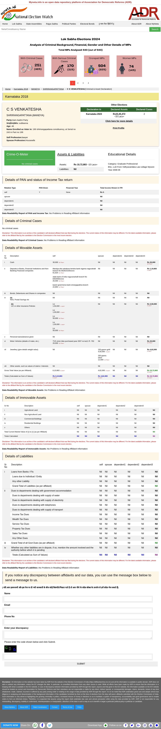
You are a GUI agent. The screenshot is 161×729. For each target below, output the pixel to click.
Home (5, 24)
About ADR (136, 24)
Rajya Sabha (52, 24)
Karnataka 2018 (21, 89)
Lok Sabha (17, 24)
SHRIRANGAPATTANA (53, 89)
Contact (54, 707)
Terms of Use (67, 707)
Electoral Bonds (87, 24)
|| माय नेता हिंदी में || (106, 24)
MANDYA (35, 89)
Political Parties (69, 24)
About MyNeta (152, 24)
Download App (95, 725)
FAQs (79, 707)
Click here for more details (119, 121)
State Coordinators (40, 707)
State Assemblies (34, 24)
